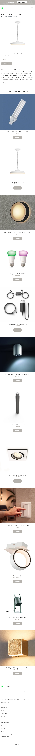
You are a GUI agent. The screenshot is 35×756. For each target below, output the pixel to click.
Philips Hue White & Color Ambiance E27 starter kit (17, 525)
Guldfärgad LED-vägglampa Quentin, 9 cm (17, 668)
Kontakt (3, 728)
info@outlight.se (5, 702)
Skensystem (4, 713)
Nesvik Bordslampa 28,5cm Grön (17, 617)
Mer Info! (6, 63)
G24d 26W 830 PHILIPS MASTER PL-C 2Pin (17, 132)
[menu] (32, 8)
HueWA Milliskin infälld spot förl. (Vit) (17, 475)
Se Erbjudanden (22, 2)
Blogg (2, 726)
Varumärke (10, 53)
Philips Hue (20, 53)
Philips (15, 53)
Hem (2, 16)
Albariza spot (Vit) (17, 576)
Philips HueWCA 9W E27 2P (17, 274)
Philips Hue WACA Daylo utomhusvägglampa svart (17, 232)
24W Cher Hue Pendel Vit (17, 182)
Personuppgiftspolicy (6, 734)
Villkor (2, 731)
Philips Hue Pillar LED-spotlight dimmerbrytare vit (17, 374)
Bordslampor (4, 711)
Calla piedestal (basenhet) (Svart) (17, 324)
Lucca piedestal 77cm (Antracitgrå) (17, 425)
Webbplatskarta (5, 736)
